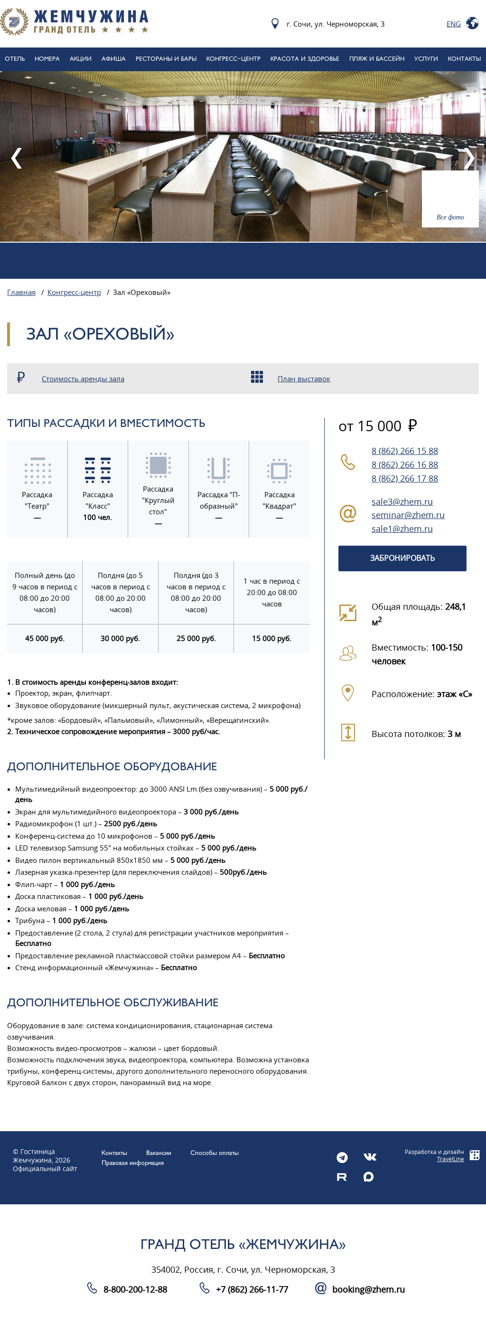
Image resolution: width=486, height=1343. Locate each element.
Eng (454, 23)
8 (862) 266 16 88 (405, 465)
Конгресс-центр (74, 292)
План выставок (304, 379)
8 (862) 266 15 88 (405, 451)
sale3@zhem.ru (402, 502)
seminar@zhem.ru (408, 515)
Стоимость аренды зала (83, 379)
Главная (21, 292)
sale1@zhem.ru (402, 529)
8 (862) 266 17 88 (405, 478)
